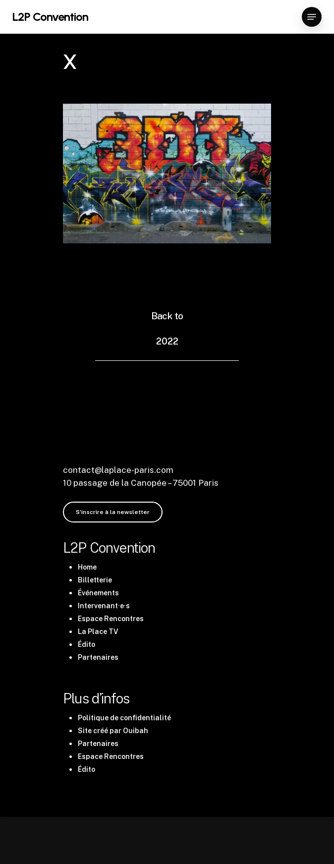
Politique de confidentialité (124, 718)
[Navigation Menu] (312, 17)
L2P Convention (50, 17)
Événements (98, 593)
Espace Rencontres (111, 619)
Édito (86, 644)
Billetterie (95, 580)
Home (87, 567)
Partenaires (98, 657)
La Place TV (98, 631)
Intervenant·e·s (104, 606)
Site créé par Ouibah (113, 731)
